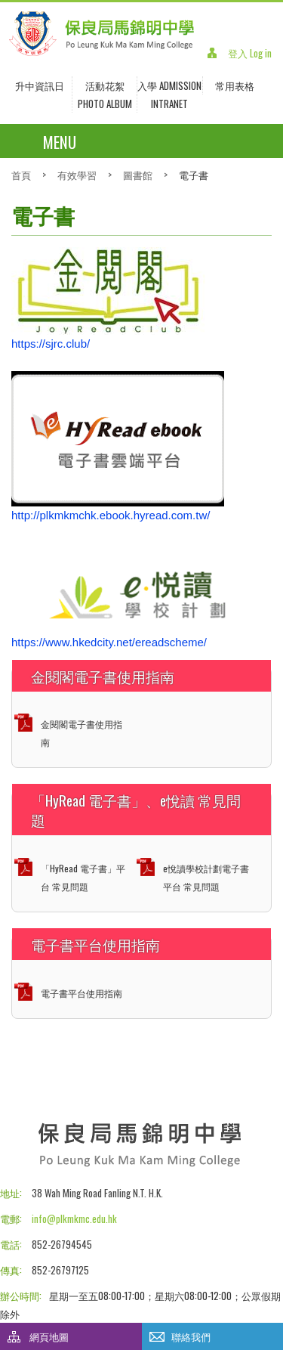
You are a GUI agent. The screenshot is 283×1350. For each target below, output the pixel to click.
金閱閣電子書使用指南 (81, 732)
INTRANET (169, 103)
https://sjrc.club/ (50, 343)
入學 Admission (169, 85)
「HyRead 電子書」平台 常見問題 (83, 877)
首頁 (21, 174)
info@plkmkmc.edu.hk (74, 1218)
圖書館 (137, 174)
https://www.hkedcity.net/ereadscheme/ (109, 642)
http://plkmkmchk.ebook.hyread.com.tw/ (110, 515)
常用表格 (234, 85)
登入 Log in (250, 52)
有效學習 (77, 174)
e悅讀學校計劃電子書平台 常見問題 (206, 877)
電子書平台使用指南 (81, 992)
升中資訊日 (39, 85)
